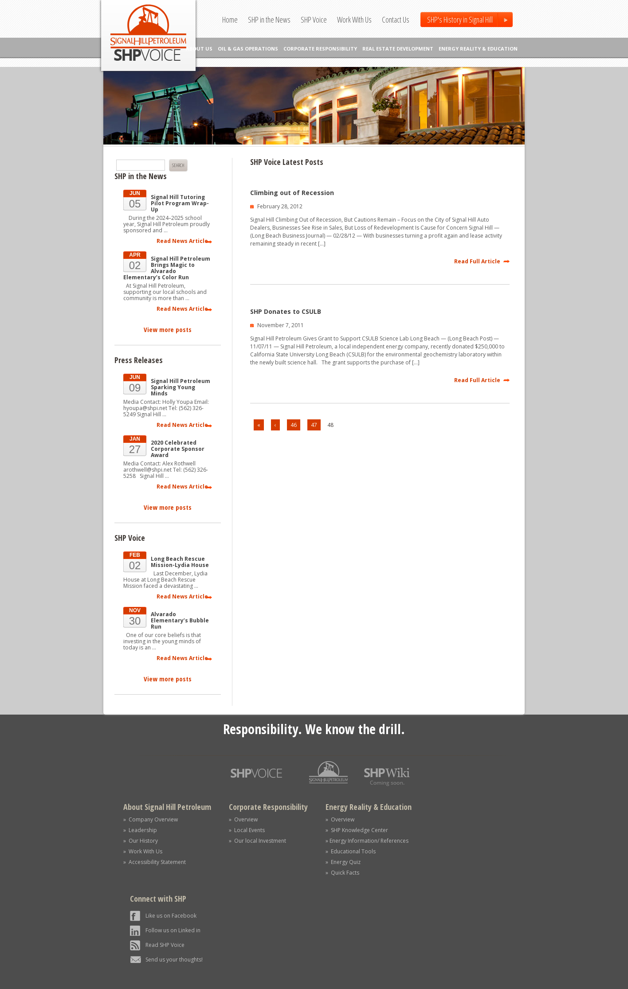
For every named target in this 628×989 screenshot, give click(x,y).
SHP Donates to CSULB (285, 311)
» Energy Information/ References (367, 840)
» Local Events (247, 830)
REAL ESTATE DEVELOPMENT (397, 48)
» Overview (243, 819)
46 (293, 425)
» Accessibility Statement (154, 862)
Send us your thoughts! (174, 959)
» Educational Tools (351, 851)
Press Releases (138, 360)
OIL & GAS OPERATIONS (248, 48)
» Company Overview (150, 819)
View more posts (168, 329)
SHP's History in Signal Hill (460, 19)
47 (314, 425)
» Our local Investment (257, 840)
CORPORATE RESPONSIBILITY (320, 48)
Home (230, 19)
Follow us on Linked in (172, 930)
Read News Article (182, 241)
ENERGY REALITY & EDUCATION (478, 48)
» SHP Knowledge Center (357, 830)
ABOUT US (199, 48)
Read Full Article (477, 261)
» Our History (140, 840)
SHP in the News (269, 19)
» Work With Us (142, 851)
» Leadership (140, 830)
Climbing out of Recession (292, 192)
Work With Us (354, 19)
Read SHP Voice (164, 945)
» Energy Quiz (343, 862)
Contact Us (395, 19)
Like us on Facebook (170, 915)
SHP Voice (314, 19)
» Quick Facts (342, 872)
